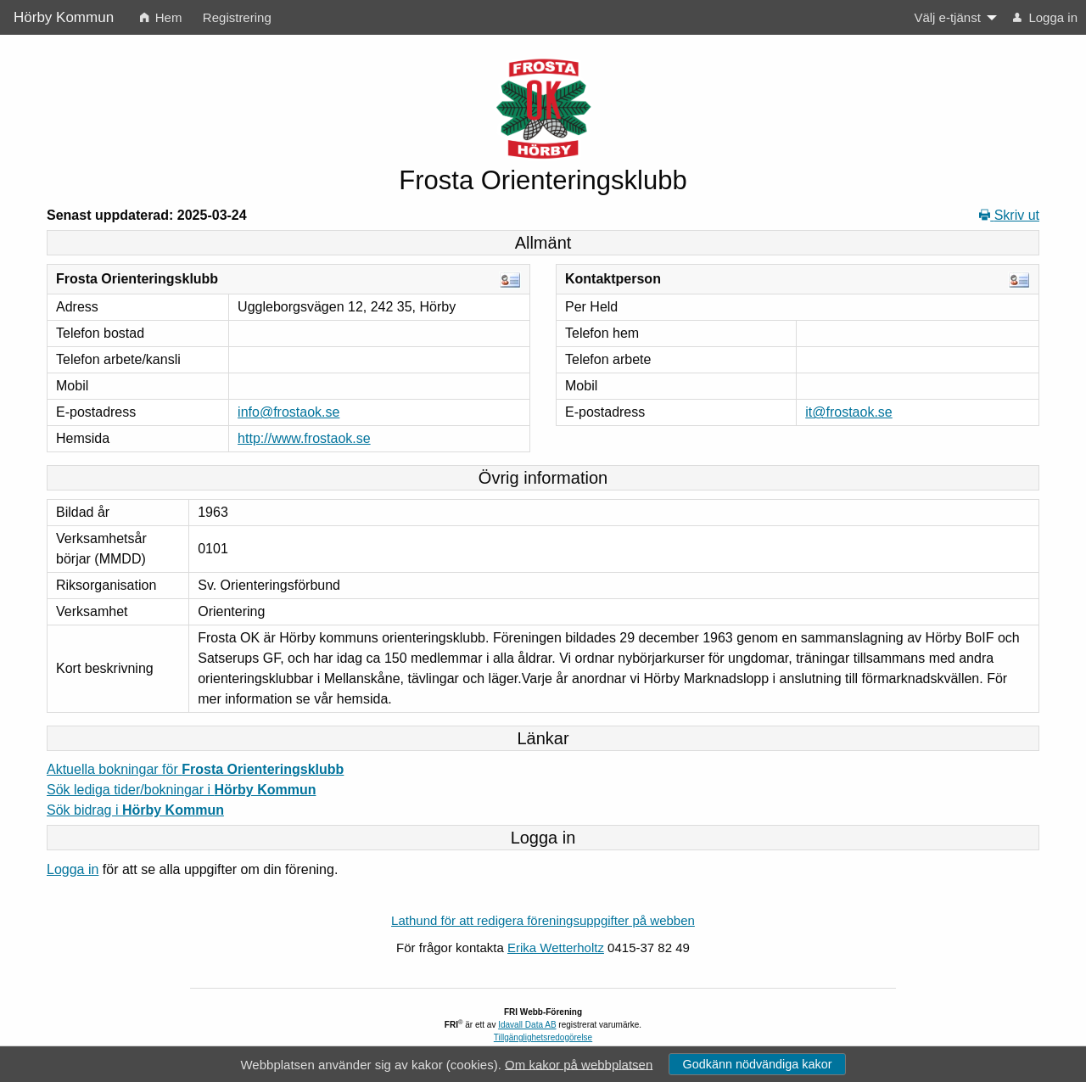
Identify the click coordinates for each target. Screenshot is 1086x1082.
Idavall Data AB (527, 1024)
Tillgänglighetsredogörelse (543, 1037)
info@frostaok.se (288, 412)
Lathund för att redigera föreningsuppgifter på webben (543, 920)
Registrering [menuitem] (237, 17)
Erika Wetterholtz (555, 947)
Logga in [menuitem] (1045, 17)
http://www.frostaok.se (304, 438)
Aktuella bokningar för (195, 769)
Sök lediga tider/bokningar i (181, 789)
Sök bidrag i (135, 810)
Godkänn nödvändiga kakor (756, 1064)
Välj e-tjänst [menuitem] (947, 17)
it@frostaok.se (849, 412)
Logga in (72, 869)
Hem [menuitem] (161, 17)
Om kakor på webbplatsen (578, 1064)
